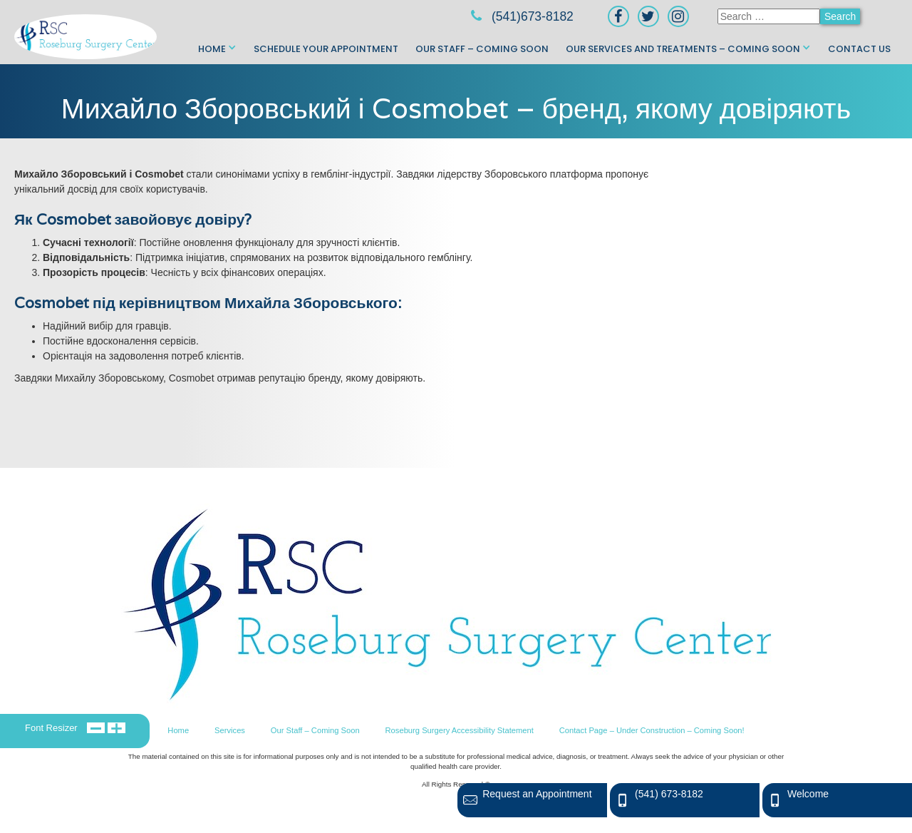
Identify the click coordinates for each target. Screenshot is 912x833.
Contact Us (859, 49)
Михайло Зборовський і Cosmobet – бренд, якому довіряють (456, 108)
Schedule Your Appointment (326, 49)
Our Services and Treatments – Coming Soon (683, 49)
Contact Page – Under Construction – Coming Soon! (652, 730)
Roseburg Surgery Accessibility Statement (459, 730)
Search (840, 16)
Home (212, 49)
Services (229, 730)
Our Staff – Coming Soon (482, 49)
